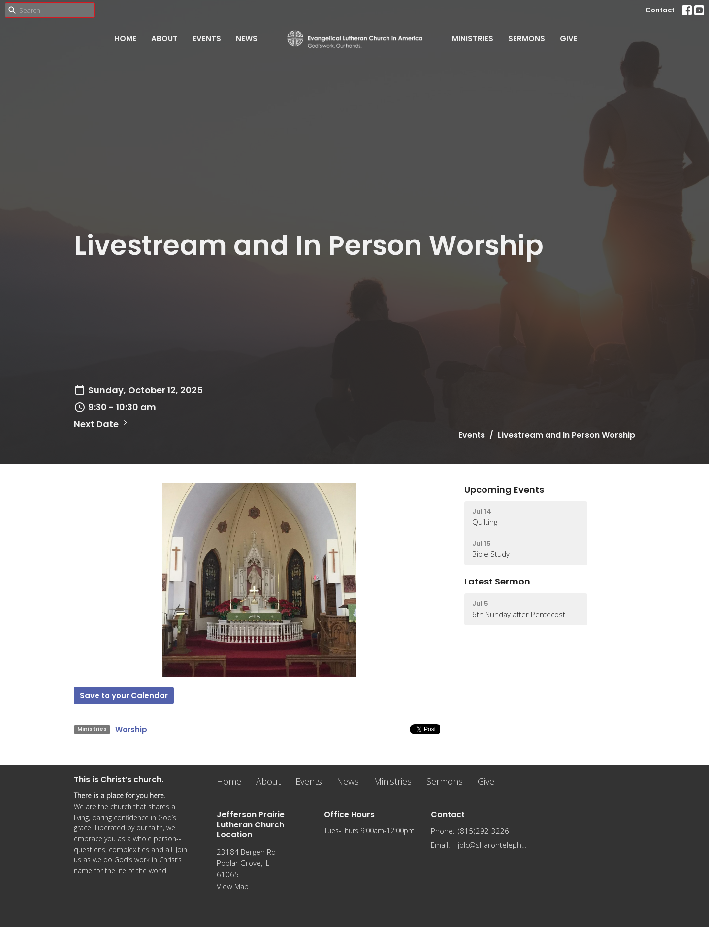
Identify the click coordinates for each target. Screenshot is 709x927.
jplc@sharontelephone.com (493, 845)
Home (125, 39)
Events (207, 39)
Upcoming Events (504, 489)
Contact (660, 10)
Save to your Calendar (124, 695)
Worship (131, 729)
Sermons (526, 39)
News (247, 39)
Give (569, 39)
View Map (233, 886)
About (164, 39)
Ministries (472, 39)
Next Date (102, 424)
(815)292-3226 (483, 831)
